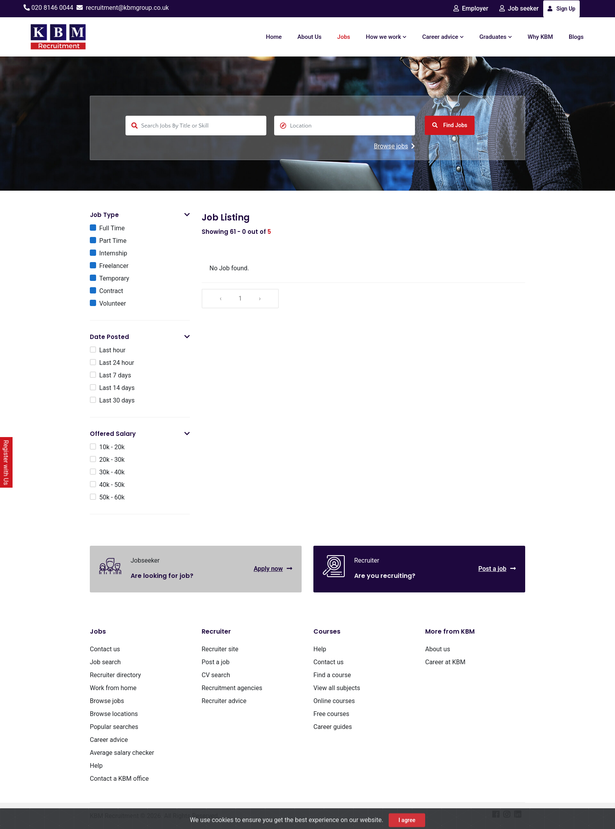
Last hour (112, 350)
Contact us (105, 649)
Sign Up (561, 8)
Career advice (443, 36)
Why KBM (540, 36)
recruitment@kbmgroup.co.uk (127, 7)
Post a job (497, 568)
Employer (470, 8)
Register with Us (6, 462)
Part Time (112, 240)
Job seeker (519, 8)
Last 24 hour (116, 362)
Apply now (273, 568)
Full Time (112, 228)
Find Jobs (449, 125)
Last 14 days (117, 388)
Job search (105, 662)
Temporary (114, 278)
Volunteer (112, 303)
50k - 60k (112, 497)
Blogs (576, 36)
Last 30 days (117, 400)
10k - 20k (112, 447)
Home (274, 36)
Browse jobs (394, 146)
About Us (309, 36)
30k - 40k (112, 472)
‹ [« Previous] (221, 298)
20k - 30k (112, 459)
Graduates (495, 36)
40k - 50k (112, 484)
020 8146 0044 (52, 7)
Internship (113, 253)
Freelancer (114, 266)
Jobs (343, 36)
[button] (187, 215)
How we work (386, 36)
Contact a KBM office (119, 778)
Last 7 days (115, 375)
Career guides (332, 727)
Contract (111, 291)
